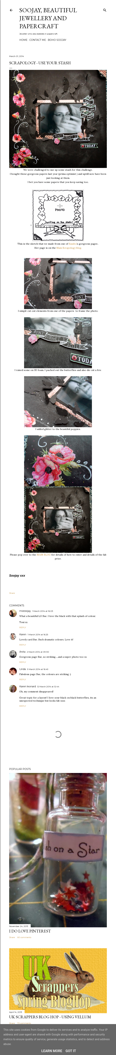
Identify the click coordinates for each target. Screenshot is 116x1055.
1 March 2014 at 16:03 (42, 611)
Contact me (37, 39)
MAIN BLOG (44, 554)
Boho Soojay (57, 39)
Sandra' (73, 243)
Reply (22, 627)
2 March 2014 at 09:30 (38, 652)
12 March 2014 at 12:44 (48, 686)
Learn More (51, 1051)
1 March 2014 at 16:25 (38, 634)
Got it (71, 1051)
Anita (22, 651)
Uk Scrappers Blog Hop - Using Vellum (50, 1016)
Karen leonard (27, 686)
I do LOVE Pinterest (30, 931)
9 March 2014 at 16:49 (37, 669)
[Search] (105, 9)
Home (23, 39)
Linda (22, 669)
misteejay (25, 610)
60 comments (24, 937)
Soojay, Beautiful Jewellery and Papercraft (48, 18)
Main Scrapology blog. (69, 247)
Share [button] (12, 593)
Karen (22, 634)
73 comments (24, 1023)
